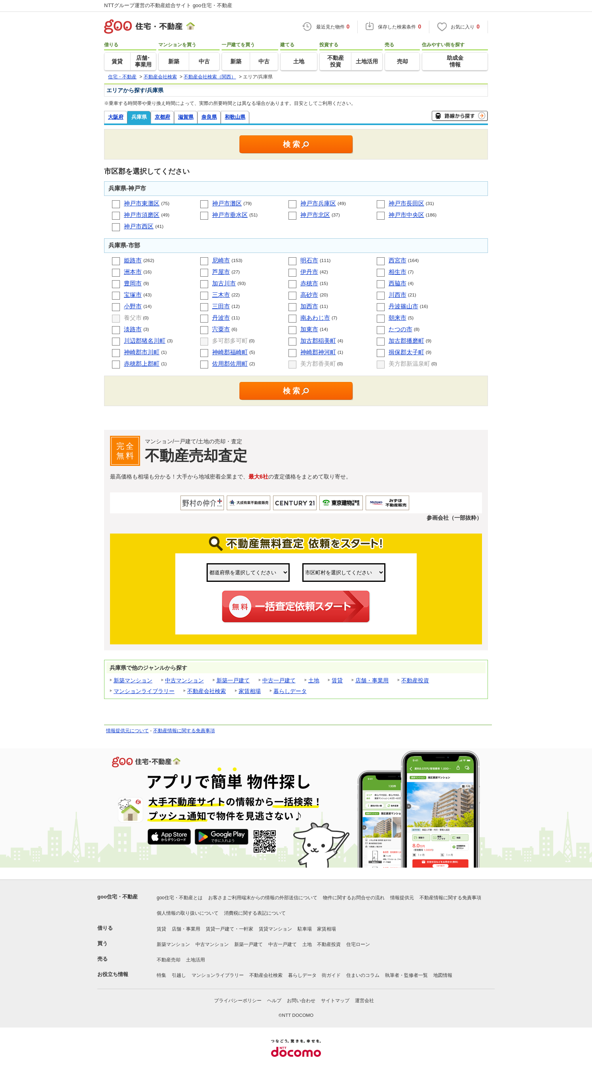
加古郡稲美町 (318, 340)
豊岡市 (133, 283)
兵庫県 (139, 117)
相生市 (397, 271)
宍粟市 (221, 329)
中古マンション (184, 680)
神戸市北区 (315, 214)
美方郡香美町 (318, 363)
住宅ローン (358, 944)
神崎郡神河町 (318, 352)
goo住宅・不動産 (117, 897)
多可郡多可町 (230, 340)
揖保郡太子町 (406, 352)
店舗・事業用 (372, 680)
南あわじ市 (315, 317)
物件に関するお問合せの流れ (354, 897)
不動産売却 (168, 960)
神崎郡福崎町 (230, 352)
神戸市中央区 (406, 214)
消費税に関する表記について (255, 913)
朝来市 (397, 317)
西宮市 (397, 260)
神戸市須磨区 (141, 214)
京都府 (162, 117)
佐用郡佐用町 (230, 363)
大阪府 (115, 117)
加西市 (309, 306)
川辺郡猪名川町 (144, 340)
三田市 (221, 306)
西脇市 (397, 283)
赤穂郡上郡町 (141, 363)
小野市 (133, 306)
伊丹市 (309, 271)
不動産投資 (415, 680)
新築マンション (133, 680)
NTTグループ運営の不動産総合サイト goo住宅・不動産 (168, 5)
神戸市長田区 (406, 203)
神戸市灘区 (227, 203)
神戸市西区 (139, 226)
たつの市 (400, 329)
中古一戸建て (279, 680)
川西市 (397, 294)
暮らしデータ (290, 691)
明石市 (309, 260)
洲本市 (133, 271)
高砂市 (309, 294)
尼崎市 (221, 260)
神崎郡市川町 (141, 352)
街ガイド (331, 975)
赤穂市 (309, 283)
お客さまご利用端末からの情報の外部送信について (262, 897)
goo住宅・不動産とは (180, 897)
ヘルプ (274, 1000)
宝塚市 (133, 294)
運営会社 (364, 1000)
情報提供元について (127, 730)
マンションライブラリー (144, 691)
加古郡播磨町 (406, 340)
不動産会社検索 (206, 691)
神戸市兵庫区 (318, 203)
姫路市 (133, 260)
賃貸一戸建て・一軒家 (229, 929)
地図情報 (442, 975)
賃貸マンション (275, 929)
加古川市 (224, 283)
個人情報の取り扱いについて (187, 913)
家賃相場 (250, 691)
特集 (161, 975)
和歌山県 (235, 117)
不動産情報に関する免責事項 (184, 730)
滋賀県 (186, 117)
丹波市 (221, 317)
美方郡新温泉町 (409, 363)
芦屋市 (221, 271)
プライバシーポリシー (238, 1000)
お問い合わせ (301, 1000)
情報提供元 (402, 897)
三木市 (221, 294)
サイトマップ (335, 1000)
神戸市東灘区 (141, 203)
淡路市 (133, 329)
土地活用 (195, 960)
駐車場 (305, 929)
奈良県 (209, 117)
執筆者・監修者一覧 (406, 975)
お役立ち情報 (112, 974)
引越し (179, 975)
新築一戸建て (233, 680)
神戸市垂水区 (230, 214)
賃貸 (337, 680)
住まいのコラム (362, 975)
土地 (313, 680)
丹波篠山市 (403, 306)
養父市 (133, 317)
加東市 (309, 329)
